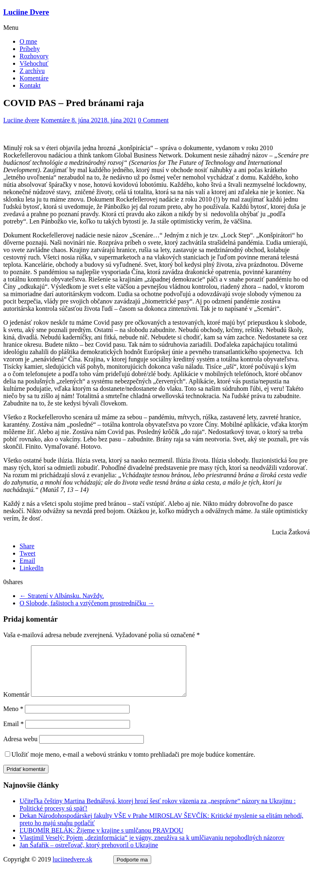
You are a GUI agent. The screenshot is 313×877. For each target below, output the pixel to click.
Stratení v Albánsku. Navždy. (62, 595)
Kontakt (30, 85)
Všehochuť (34, 63)
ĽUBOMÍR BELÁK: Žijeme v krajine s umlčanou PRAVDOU (101, 840)
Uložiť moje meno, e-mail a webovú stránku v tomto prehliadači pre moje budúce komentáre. (133, 764)
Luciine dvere (21, 120)
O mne (28, 41)
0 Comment (153, 120)
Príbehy (30, 48)
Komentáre (34, 78)
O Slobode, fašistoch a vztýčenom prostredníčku (87, 603)
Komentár (16, 704)
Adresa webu (20, 748)
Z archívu (32, 70)
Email (13, 733)
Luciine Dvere (26, 12)
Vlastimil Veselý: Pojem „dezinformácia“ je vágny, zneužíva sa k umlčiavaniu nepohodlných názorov (152, 847)
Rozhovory (34, 56)
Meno (13, 718)
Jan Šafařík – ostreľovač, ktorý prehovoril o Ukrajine (89, 854)
